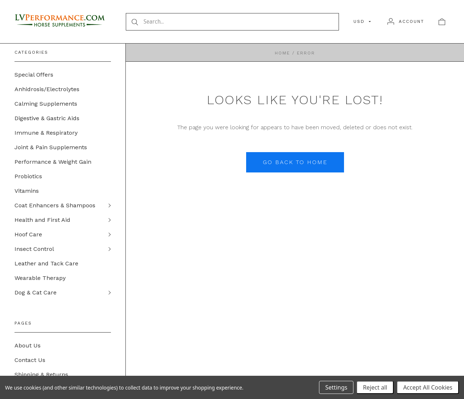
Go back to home (295, 162)
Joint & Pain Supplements (50, 147)
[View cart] (442, 21)
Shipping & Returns (41, 374)
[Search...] (232, 21)
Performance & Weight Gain (52, 161)
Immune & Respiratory (46, 132)
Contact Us (29, 360)
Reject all (375, 387)
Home (282, 53)
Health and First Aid (42, 219)
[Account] (406, 21)
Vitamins (26, 190)
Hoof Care (28, 234)
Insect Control (34, 248)
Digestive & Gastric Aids (46, 118)
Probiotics (28, 176)
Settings (336, 387)
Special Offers (33, 74)
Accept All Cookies (427, 387)
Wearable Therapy (40, 277)
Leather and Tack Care (46, 263)
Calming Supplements (45, 103)
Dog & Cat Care (35, 292)
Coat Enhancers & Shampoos (54, 205)
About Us (27, 345)
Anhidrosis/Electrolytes (46, 89)
